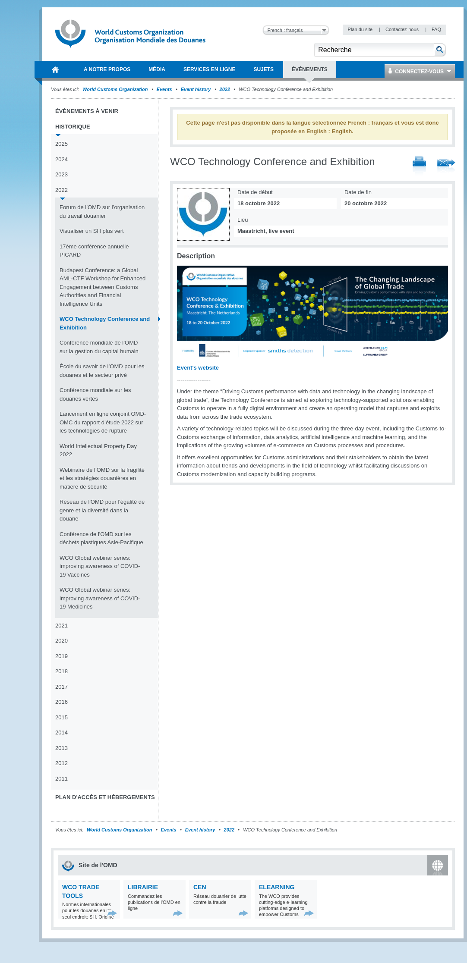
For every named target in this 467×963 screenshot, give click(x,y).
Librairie (143, 887)
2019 (61, 656)
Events (164, 89)
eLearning (276, 887)
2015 (61, 717)
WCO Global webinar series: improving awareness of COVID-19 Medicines (100, 598)
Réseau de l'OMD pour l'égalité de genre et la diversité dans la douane (102, 510)
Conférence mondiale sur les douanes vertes (95, 394)
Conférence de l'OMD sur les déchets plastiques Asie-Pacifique (101, 538)
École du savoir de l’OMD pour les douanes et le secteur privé (102, 370)
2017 (61, 687)
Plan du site (361, 29)
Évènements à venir (86, 111)
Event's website (198, 367)
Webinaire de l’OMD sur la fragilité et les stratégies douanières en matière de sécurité (102, 478)
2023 (61, 174)
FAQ (436, 29)
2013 (61, 748)
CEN (199, 887)
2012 (61, 763)
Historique (72, 126)
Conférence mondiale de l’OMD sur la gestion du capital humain (99, 346)
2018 (61, 671)
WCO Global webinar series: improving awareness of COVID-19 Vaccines (100, 566)
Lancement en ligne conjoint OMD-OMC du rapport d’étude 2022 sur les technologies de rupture (103, 422)
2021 (61, 625)
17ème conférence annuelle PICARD (94, 250)
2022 (225, 89)
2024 (61, 159)
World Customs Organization (115, 89)
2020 (61, 640)
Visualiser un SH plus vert (92, 231)
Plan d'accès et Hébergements (105, 797)
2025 (61, 144)
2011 (61, 778)
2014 (61, 732)
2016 (61, 702)
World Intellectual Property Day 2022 (98, 450)
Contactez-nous (402, 29)
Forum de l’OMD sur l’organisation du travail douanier (102, 211)
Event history (196, 89)
